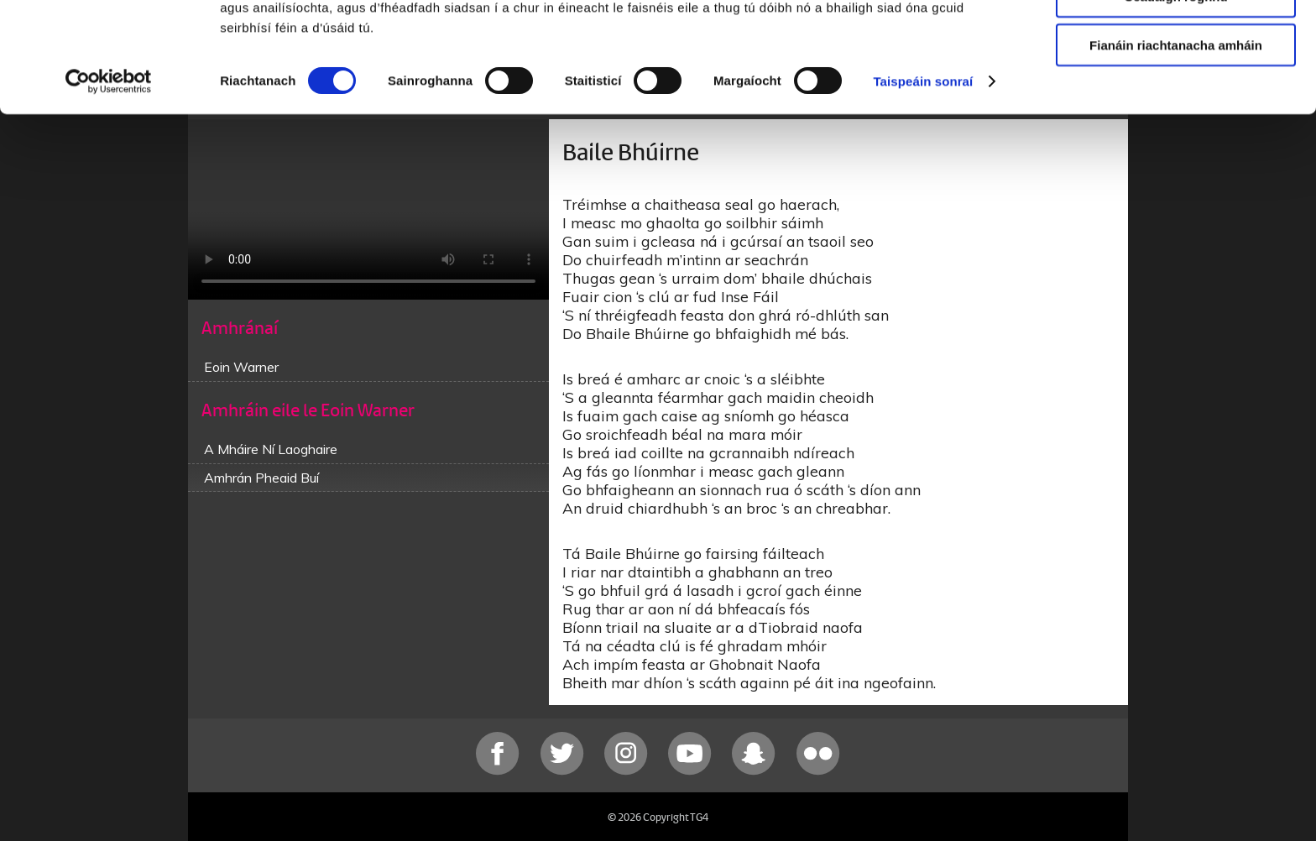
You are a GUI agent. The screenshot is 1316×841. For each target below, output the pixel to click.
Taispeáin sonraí (923, 176)
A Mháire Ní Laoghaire (270, 449)
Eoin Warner (241, 366)
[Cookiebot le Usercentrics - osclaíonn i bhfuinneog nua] (108, 176)
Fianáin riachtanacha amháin (1175, 140)
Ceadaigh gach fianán (1175, 41)
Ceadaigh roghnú (1175, 91)
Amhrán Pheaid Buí (261, 477)
